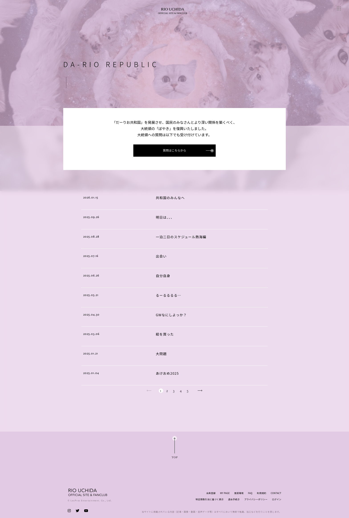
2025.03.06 (91, 334)
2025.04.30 (91, 314)
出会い (161, 256)
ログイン (276, 499)
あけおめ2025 (167, 373)
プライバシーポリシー (256, 499)
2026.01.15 (90, 197)
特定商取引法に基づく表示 (210, 499)
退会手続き (234, 499)
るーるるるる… (168, 295)
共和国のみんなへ (170, 197)
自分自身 (163, 275)
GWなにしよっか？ (171, 314)
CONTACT (276, 493)
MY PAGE (225, 493)
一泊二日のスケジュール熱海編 (181, 236)
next (200, 390)
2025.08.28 (91, 236)
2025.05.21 (90, 295)
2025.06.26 (91, 275)
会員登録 (211, 493)
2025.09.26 (91, 217)
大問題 (161, 353)
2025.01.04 (91, 373)
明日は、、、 (165, 217)
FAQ (250, 493)
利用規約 (261, 493)
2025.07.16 (90, 256)
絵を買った (165, 334)
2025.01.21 (90, 353)
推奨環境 (238, 493)
